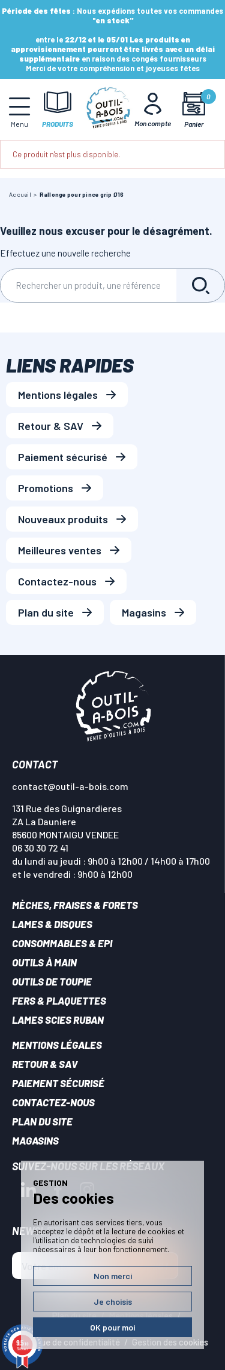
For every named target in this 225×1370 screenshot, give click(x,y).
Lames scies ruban (58, 1020)
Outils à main (44, 962)
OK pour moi (112, 1327)
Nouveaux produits (63, 519)
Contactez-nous (57, 581)
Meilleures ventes (59, 550)
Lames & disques (52, 924)
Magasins (144, 612)
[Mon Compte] (152, 109)
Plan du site (46, 612)
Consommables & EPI (62, 943)
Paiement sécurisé (62, 456)
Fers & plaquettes (59, 1000)
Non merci (113, 1276)
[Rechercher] (88, 285)
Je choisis (113, 1301)
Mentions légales (58, 394)
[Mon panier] (193, 109)
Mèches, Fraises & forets (75, 905)
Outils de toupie (52, 981)
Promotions (45, 488)
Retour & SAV (50, 425)
